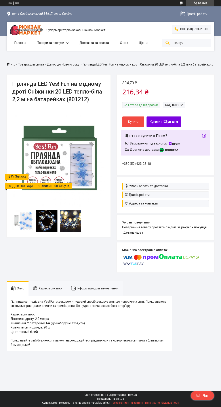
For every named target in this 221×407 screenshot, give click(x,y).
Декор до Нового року (63, 64)
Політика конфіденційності (162, 402)
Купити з (164, 122)
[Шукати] (167, 43)
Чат (202, 396)
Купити (133, 122)
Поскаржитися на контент (127, 402)
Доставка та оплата (94, 43)
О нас (124, 43)
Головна (20, 43)
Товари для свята (31, 64)
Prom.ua (132, 394)
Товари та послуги (50, 43)
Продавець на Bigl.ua (110, 398)
